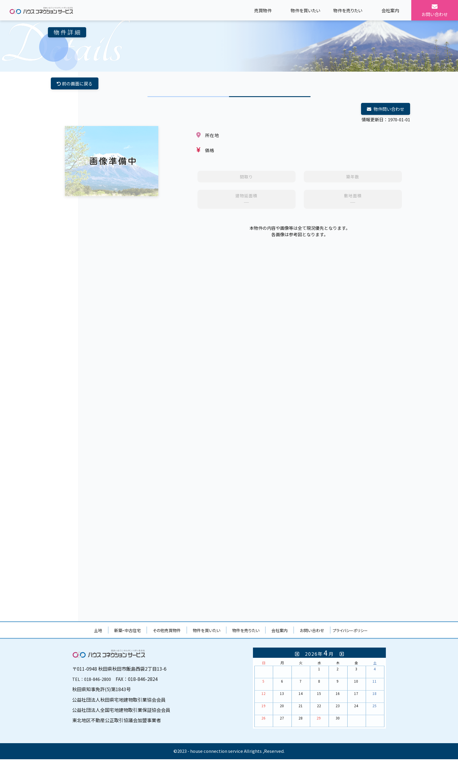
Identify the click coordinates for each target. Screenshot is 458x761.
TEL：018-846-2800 (93, 680)
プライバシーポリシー (350, 632)
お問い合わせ (312, 632)
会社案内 (279, 632)
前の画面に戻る (76, 83)
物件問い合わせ (384, 110)
